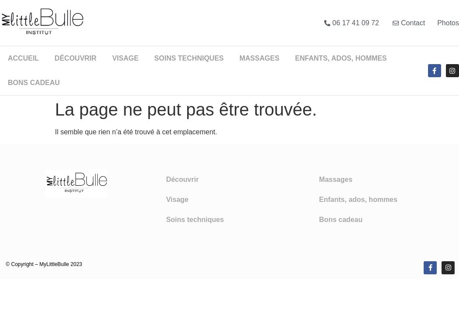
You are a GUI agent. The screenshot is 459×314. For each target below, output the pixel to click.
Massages (260, 58)
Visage (125, 58)
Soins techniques (189, 58)
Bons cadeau (34, 82)
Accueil (23, 58)
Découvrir (75, 58)
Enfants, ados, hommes (341, 58)
